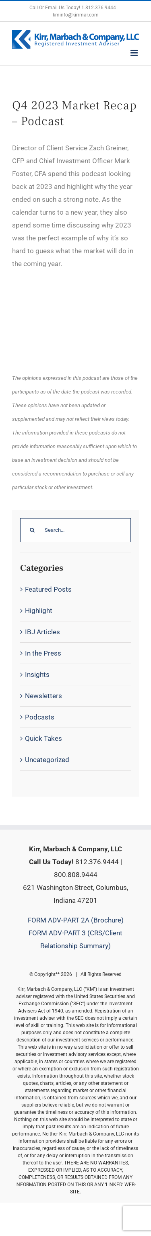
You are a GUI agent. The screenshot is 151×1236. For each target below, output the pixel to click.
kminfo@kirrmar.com (76, 15)
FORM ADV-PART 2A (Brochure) (76, 920)
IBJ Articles (42, 632)
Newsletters (43, 696)
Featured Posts (48, 589)
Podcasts (39, 717)
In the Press (43, 653)
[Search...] (75, 530)
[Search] (32, 530)
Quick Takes (43, 738)
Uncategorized (47, 760)
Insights (37, 674)
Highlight (38, 611)
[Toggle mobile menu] (134, 53)
